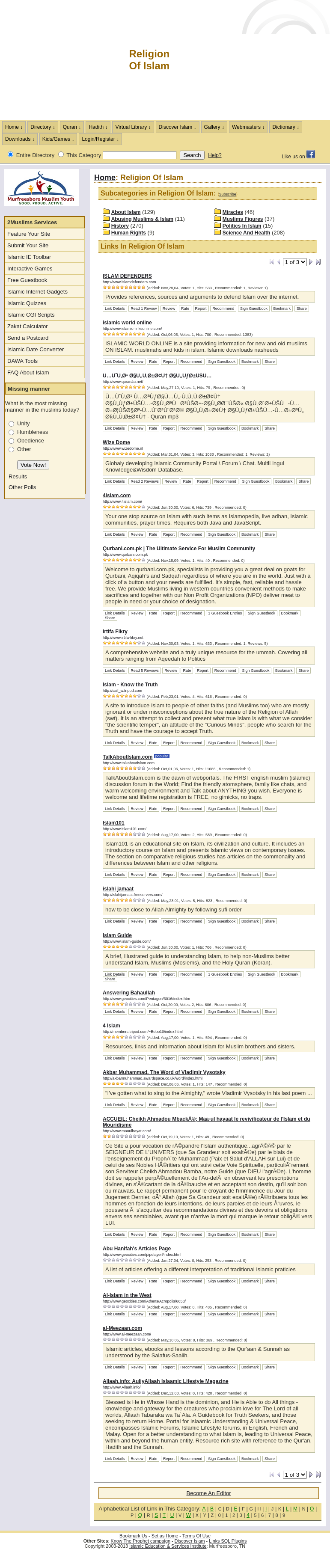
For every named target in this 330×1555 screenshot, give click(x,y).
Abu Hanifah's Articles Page (137, 1249)
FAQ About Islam (28, 372)
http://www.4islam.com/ (122, 501)
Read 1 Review (144, 308)
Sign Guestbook (254, 308)
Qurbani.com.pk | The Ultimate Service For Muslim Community (179, 549)
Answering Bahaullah (129, 993)
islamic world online (127, 323)
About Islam (126, 212)
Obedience (30, 440)
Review (169, 308)
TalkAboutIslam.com (127, 757)
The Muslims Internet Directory (64, 60)
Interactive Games (30, 268)
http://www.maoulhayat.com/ (127, 1131)
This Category (83, 155)
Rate (185, 308)
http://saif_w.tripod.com (122, 690)
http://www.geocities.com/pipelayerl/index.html (142, 1254)
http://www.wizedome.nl (123, 448)
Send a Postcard (27, 338)
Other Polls (22, 487)
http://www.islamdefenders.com (129, 282)
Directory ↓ (42, 127)
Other (24, 449)
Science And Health (247, 233)
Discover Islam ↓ (177, 127)
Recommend (223, 308)
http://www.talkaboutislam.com (129, 763)
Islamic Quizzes (26, 303)
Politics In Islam (242, 226)
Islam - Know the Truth (130, 685)
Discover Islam (190, 1540)
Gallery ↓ (214, 127)
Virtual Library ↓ (133, 127)
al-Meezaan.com (122, 1328)
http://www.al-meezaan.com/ (127, 1334)
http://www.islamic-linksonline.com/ (132, 328)
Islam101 (114, 823)
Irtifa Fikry (115, 632)
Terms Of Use (196, 1535)
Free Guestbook (27, 280)
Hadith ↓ (98, 127)
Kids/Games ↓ (58, 139)
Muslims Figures (243, 219)
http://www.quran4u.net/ (123, 382)
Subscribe (227, 194)
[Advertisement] (250, 60)
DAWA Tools (22, 361)
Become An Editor (209, 1493)
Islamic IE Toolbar (29, 257)
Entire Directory (35, 155)
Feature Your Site (28, 234)
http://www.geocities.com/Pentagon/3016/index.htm (146, 999)
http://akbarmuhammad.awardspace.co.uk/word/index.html (152, 1078)
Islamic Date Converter (35, 349)
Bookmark (282, 308)
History (120, 226)
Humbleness (32, 432)
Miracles (233, 212)
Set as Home (165, 1535)
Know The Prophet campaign (140, 1540)
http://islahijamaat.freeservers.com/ (133, 895)
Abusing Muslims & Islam (142, 219)
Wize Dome (116, 442)
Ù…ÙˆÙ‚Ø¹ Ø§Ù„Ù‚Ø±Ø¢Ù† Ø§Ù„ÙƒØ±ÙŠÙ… (157, 376)
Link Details (115, 308)
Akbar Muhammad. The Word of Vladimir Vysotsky (164, 1072)
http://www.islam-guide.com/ (127, 941)
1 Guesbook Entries (225, 613)
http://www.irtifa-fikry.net (123, 637)
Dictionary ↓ (285, 127)
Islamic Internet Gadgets (37, 291)
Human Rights (128, 233)
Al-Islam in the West (127, 1295)
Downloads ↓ (20, 139)
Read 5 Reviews (145, 670)
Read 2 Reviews (145, 481)
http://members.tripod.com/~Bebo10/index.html (143, 1032)
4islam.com (117, 496)
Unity (23, 423)
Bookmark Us (133, 1535)
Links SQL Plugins (228, 1540)
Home (105, 177)
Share (302, 308)
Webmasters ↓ (248, 127)
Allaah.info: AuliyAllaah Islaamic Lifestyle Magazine (166, 1381)
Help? (214, 155)
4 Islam (111, 1026)
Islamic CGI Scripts (31, 315)
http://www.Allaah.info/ (122, 1387)
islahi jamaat (118, 889)
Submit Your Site (27, 245)
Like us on (298, 157)
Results (18, 476)
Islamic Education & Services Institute (168, 1546)
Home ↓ (14, 127)
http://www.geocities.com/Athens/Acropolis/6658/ (144, 1301)
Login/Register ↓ (100, 139)
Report (201, 308)
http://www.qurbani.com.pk (125, 554)
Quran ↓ (72, 127)
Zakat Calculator (27, 326)
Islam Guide (117, 935)
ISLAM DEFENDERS (127, 276)
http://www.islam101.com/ (124, 829)
